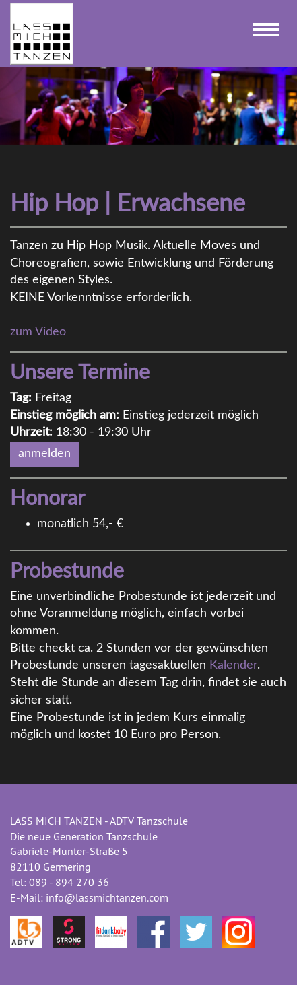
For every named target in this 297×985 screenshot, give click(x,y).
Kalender (233, 665)
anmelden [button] (44, 454)
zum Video (38, 332)
